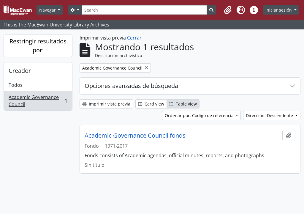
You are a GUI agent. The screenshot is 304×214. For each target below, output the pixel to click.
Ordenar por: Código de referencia (200, 115)
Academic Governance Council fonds (135, 135)
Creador (20, 71)
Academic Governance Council (37, 101)
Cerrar (134, 37)
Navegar (48, 10)
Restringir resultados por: (38, 45)
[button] (227, 10)
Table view (183, 104)
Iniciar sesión (279, 10)
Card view (151, 104)
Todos (16, 85)
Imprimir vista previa (106, 104)
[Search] (144, 10)
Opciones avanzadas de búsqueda (131, 86)
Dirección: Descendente (270, 115)
